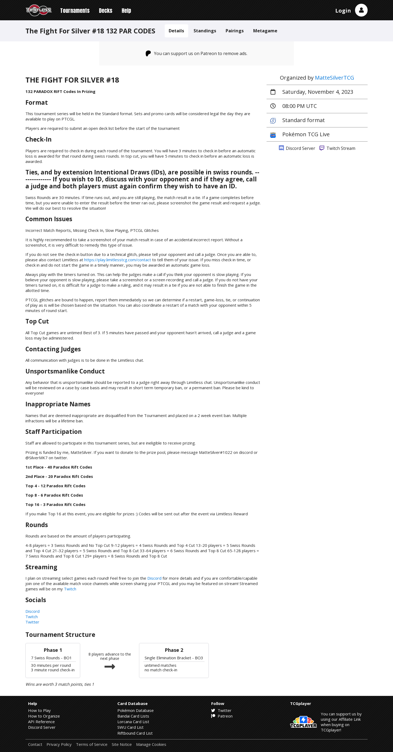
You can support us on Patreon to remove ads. (197, 53)
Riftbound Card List (135, 733)
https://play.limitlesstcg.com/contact (117, 259)
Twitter (32, 622)
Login (343, 10)
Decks (105, 10)
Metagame (265, 31)
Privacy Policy (59, 744)
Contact (35, 744)
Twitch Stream (337, 148)
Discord (154, 578)
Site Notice (122, 744)
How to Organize (44, 716)
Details (176, 31)
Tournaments (75, 10)
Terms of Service (91, 744)
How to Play (39, 710)
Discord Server (297, 148)
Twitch (70, 588)
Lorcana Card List (133, 721)
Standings (205, 31)
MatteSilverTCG (334, 77)
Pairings (235, 31)
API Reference (41, 721)
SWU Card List (130, 727)
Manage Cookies (151, 744)
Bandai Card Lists (133, 716)
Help (126, 10)
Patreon (222, 716)
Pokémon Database (135, 710)
